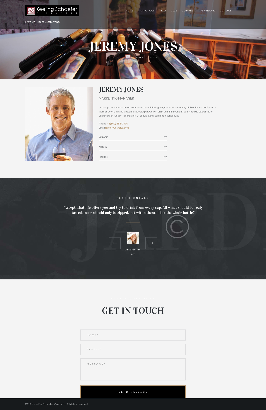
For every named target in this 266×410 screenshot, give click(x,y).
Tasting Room (146, 10)
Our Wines (188, 10)
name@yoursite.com (117, 127)
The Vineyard (207, 10)
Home (129, 10)
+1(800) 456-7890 (117, 123)
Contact (225, 10)
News (163, 10)
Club (174, 10)
